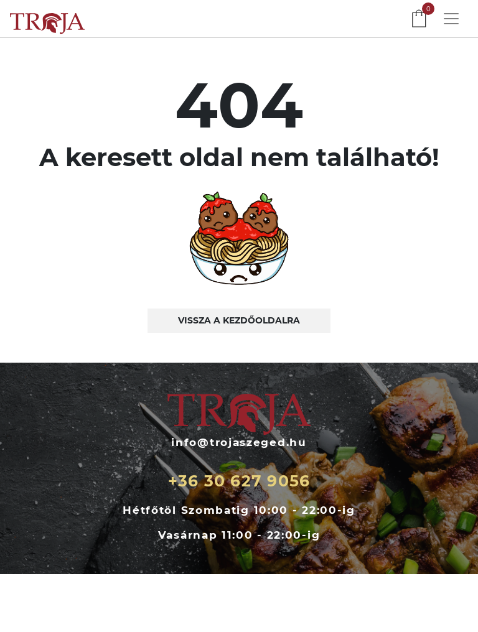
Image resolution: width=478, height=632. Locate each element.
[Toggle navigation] (451, 18)
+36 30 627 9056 (239, 481)
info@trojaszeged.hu (238, 442)
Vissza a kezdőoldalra (239, 320)
